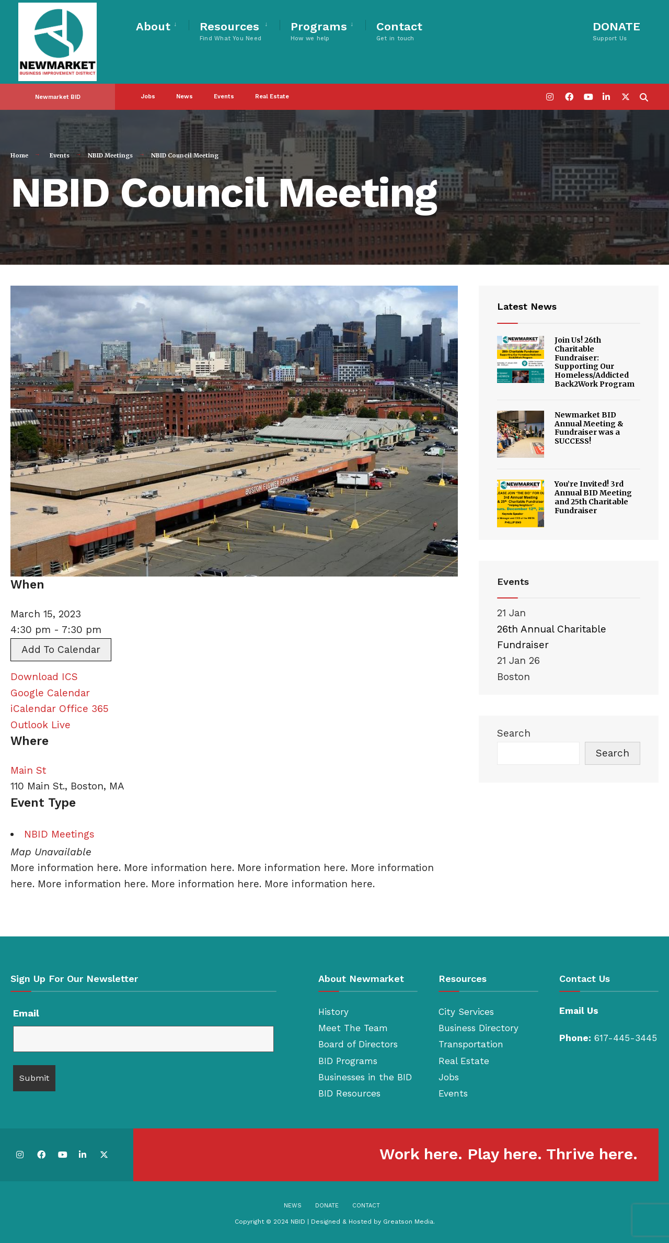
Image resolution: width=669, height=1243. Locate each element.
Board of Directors (358, 1044)
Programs (319, 31)
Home (19, 155)
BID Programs (347, 1061)
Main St (28, 770)
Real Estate (272, 96)
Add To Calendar (60, 649)
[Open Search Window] (644, 96)
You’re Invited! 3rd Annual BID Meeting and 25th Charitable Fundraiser (593, 497)
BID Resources (349, 1093)
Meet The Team (353, 1028)
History (333, 1012)
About (153, 26)
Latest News (527, 306)
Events (224, 96)
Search (513, 733)
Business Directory (478, 1028)
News (184, 96)
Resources (230, 31)
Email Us (578, 1010)
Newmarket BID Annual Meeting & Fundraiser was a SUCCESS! (589, 428)
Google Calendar (50, 693)
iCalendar (33, 709)
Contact (399, 31)
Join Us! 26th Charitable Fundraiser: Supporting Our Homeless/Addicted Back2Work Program (595, 362)
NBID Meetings (110, 155)
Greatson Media (408, 1221)
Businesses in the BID (365, 1077)
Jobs (148, 96)
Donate (327, 1205)
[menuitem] (162, 24)
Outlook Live (40, 725)
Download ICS (44, 677)
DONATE (616, 31)
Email (26, 1013)
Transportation (471, 1044)
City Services (466, 1012)
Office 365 (84, 709)
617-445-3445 (625, 1038)
